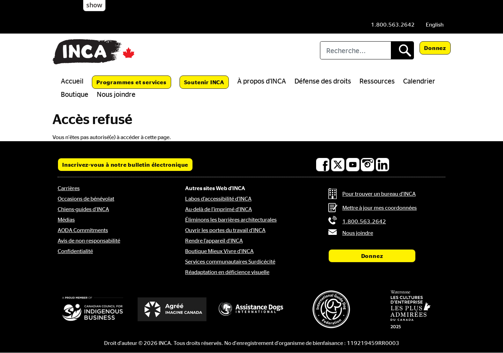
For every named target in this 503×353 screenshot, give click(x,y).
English (435, 24)
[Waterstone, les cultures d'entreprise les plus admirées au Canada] (410, 309)
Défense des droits (322, 81)
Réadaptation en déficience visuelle (227, 272)
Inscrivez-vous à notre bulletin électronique (125, 164)
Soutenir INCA (204, 82)
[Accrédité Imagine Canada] (172, 309)
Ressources (377, 81)
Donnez (435, 48)
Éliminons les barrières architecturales (231, 219)
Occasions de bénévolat (86, 198)
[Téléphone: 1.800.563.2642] (393, 24)
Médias (66, 219)
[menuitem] (435, 24)
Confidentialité (75, 251)
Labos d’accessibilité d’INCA (218, 198)
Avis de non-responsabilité (89, 240)
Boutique (74, 94)
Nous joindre (116, 94)
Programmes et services (131, 82)
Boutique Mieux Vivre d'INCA (219, 251)
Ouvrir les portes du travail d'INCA (225, 230)
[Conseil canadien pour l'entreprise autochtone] (92, 309)
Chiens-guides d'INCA (83, 209)
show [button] (94, 5)
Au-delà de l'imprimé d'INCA (218, 209)
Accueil (72, 81)
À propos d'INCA (261, 81)
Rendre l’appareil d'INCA (214, 240)
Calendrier (419, 81)
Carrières (69, 188)
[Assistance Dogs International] (251, 309)
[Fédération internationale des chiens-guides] (331, 309)
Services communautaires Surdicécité (230, 261)
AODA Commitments (83, 230)
